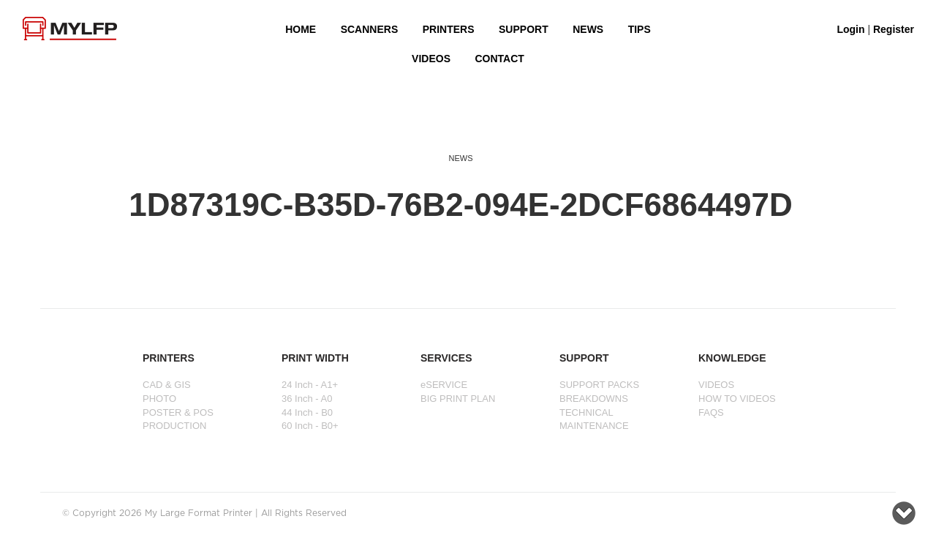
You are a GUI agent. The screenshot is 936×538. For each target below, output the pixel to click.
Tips (639, 29)
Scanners (370, 29)
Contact (499, 58)
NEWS (588, 29)
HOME (300, 29)
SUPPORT (523, 29)
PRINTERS (449, 29)
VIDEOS (431, 58)
